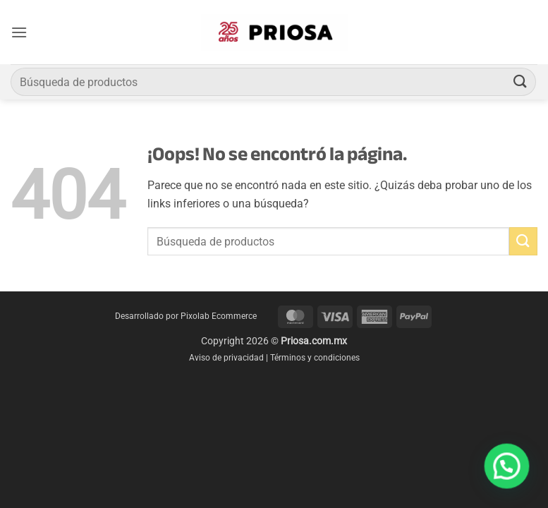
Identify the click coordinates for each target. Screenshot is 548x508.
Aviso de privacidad (226, 358)
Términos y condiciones (315, 358)
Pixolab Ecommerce (219, 316)
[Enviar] (520, 81)
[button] (19, 32)
